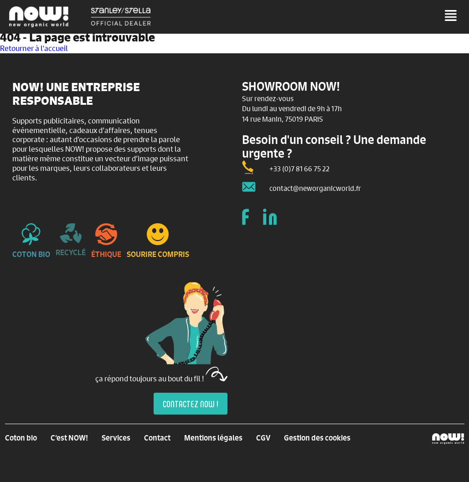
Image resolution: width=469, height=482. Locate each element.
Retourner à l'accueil (34, 48)
